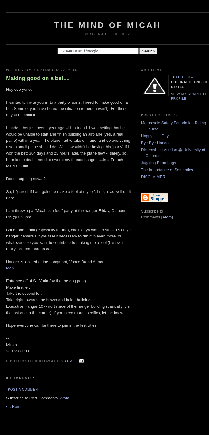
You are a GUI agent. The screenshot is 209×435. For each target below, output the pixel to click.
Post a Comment (24, 389)
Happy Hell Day (155, 135)
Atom (64, 398)
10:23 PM (65, 361)
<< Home (14, 406)
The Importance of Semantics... (168, 169)
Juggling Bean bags (158, 162)
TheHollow (182, 77)
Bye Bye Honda (155, 143)
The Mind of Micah (107, 25)
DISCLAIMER (153, 177)
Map (10, 268)
